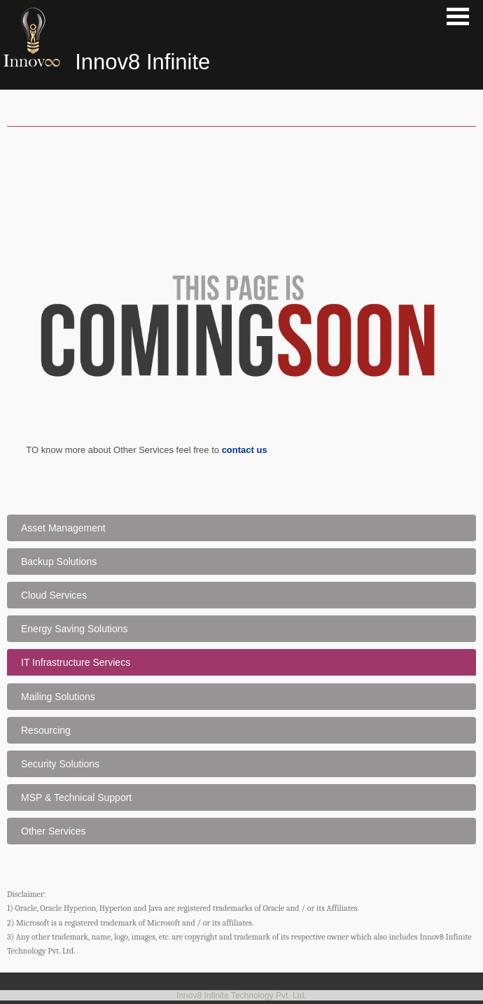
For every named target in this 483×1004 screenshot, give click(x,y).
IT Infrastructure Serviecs (75, 662)
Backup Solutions (59, 561)
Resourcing (46, 730)
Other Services (53, 831)
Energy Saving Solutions (74, 628)
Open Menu (458, 16)
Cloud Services (54, 595)
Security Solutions (60, 763)
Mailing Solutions (58, 696)
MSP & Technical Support (76, 797)
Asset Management (63, 528)
